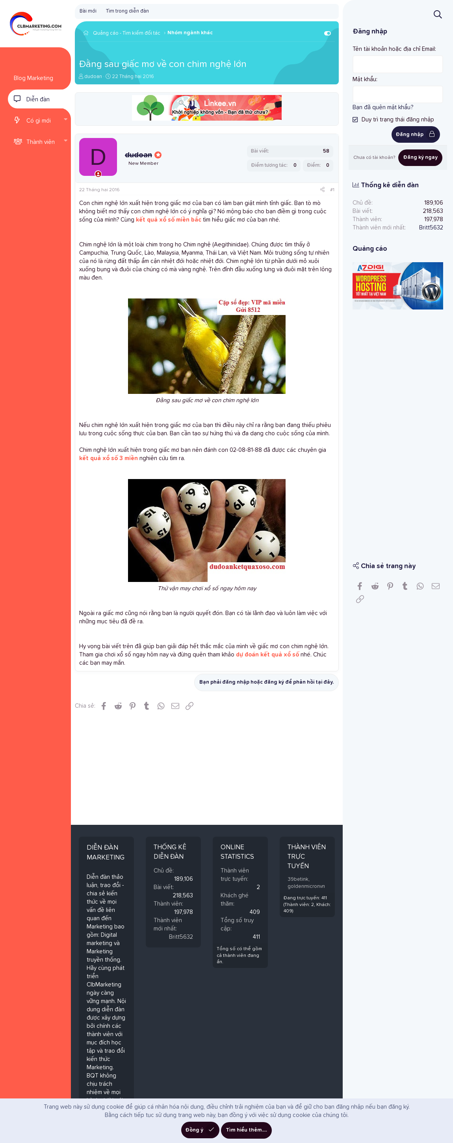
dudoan (93, 76)
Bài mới (88, 11)
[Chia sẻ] (322, 190)
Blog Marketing (33, 78)
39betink (298, 879)
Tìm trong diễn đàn (127, 11)
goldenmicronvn (306, 886)
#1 (332, 190)
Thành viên (40, 142)
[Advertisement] (398, 429)
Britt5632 (181, 937)
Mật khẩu (364, 79)
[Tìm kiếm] (438, 14)
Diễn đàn (38, 100)
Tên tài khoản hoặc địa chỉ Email (394, 49)
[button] (65, 120)
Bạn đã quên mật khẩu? (383, 107)
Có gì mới (38, 121)
